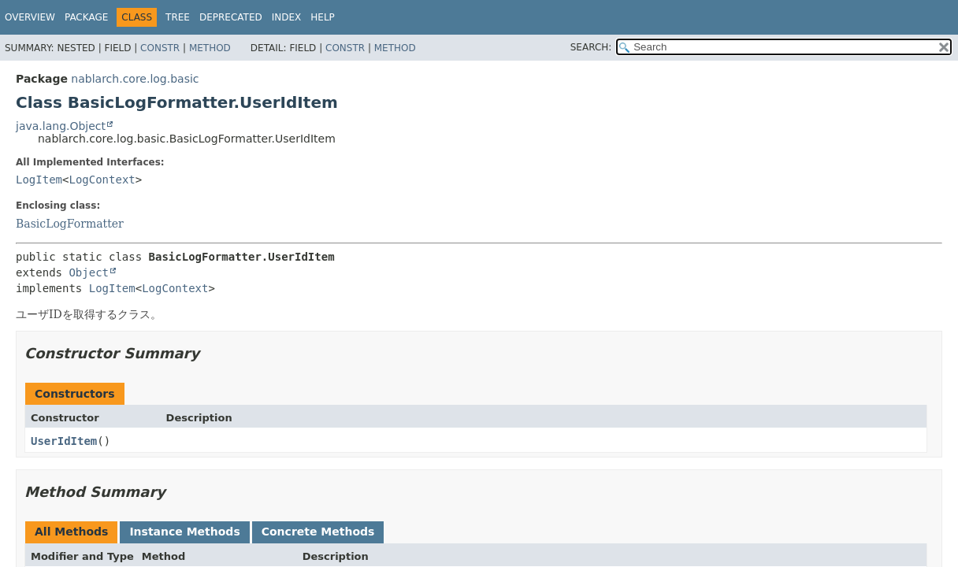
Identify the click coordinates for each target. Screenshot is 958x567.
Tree (177, 17)
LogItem (39, 179)
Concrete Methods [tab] (318, 531)
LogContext (102, 179)
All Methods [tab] (71, 531)
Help (322, 17)
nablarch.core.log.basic (135, 78)
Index (287, 17)
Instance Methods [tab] (184, 531)
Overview (30, 17)
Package (86, 17)
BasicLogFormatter (70, 223)
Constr (160, 48)
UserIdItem (64, 441)
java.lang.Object (61, 126)
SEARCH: (591, 47)
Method (210, 48)
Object (89, 272)
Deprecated (230, 17)
